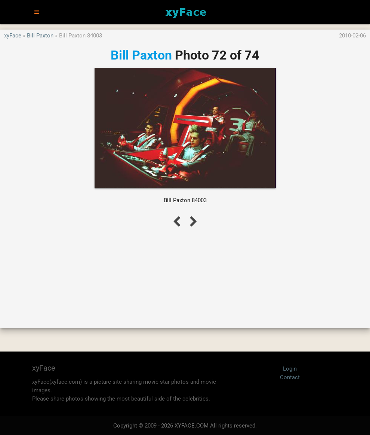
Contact (290, 377)
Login (290, 368)
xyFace (12, 35)
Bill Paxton (40, 35)
